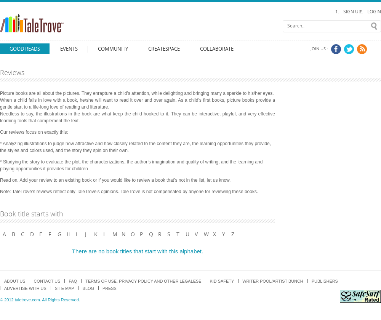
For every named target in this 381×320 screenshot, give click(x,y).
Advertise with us (25, 288)
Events (69, 49)
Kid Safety (222, 281)
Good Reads (25, 49)
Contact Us (47, 281)
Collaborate (217, 49)
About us (15, 281)
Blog (88, 288)
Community (113, 49)
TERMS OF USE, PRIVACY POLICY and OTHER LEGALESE (143, 281)
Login (374, 11)
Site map (64, 288)
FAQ (73, 281)
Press (109, 288)
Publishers (325, 281)
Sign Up (352, 11)
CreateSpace (164, 49)
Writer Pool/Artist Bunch (272, 281)
